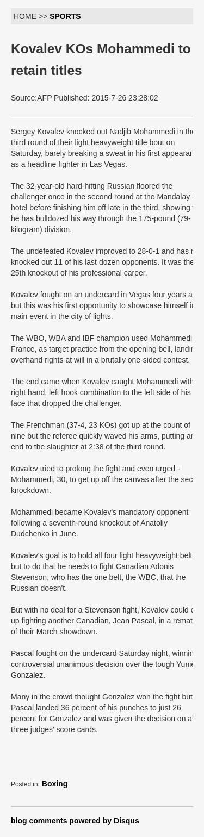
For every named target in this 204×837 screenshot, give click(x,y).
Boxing (54, 783)
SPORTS (65, 16)
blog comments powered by (75, 820)
